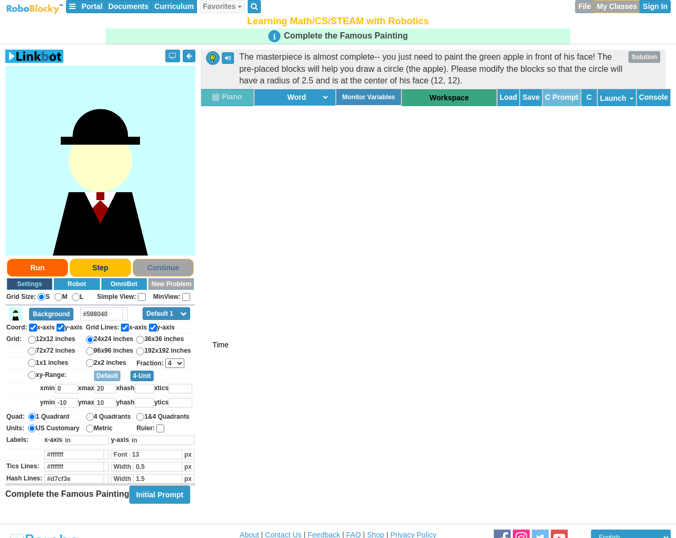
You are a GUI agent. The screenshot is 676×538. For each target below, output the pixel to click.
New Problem (172, 284)
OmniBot (123, 284)
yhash (125, 402)
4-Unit (142, 376)
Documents (128, 6)
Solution (644, 57)
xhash (125, 388)
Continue (163, 267)
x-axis (53, 439)
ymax (86, 402)
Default (107, 376)
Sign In (655, 6)
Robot (77, 284)
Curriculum (174, 6)
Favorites (222, 6)
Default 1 (159, 313)
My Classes (617, 6)
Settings (29, 284)
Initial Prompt (159, 494)
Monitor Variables (368, 97)
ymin (47, 402)
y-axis (120, 439)
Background (51, 314)
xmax (86, 388)
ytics (161, 402)
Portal (91, 6)
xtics (161, 388)
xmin (47, 388)
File (584, 6)
